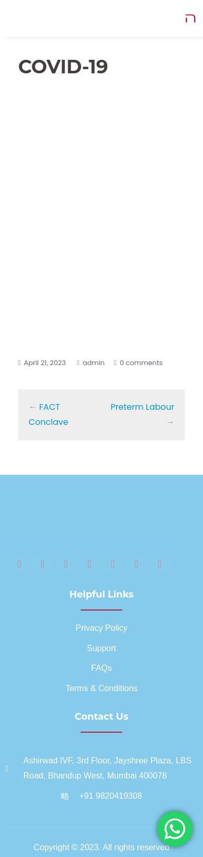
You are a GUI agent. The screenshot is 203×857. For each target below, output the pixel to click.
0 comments (141, 363)
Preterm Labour (142, 407)
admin (94, 363)
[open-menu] (191, 18)
